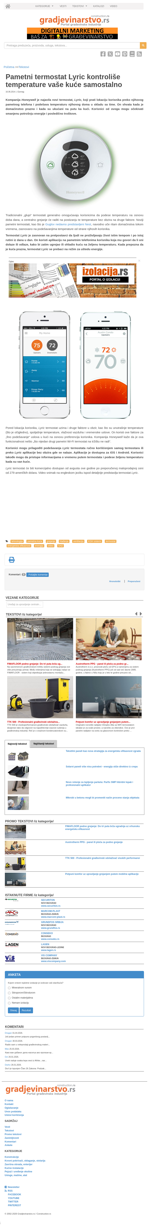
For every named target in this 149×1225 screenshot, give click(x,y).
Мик (7, 1049)
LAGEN (45, 944)
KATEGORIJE (45, 7)
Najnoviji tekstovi (17, 744)
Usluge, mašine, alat (16, 1175)
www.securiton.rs (51, 906)
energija (39, 545)
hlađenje (64, 541)
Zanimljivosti (12, 1138)
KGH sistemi (94, 541)
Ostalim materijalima (22, 997)
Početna (9, 67)
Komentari (14, 1026)
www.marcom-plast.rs (53, 917)
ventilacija (78, 541)
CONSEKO (47, 933)
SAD (60, 545)
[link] (74, 20)
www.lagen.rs (48, 950)
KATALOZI (98, 6)
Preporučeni (134, 581)
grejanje (51, 541)
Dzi (7, 1057)
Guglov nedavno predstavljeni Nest (68, 224)
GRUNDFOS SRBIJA (52, 922)
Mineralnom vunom (22, 987)
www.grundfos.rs (50, 928)
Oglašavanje (11, 1108)
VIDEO (113, 6)
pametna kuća (34, 541)
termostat (110, 541)
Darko (8, 1065)
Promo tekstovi (13, 1134)
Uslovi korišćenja (14, 1115)
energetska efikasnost (19, 545)
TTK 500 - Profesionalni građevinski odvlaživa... (33, 722)
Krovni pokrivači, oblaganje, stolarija (25, 1160)
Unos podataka (13, 1111)
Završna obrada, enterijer (18, 1164)
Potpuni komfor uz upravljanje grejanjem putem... (103, 722)
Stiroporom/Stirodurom (23, 992)
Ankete (8, 1145)
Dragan (8, 1033)
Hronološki (114, 581)
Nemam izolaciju (20, 1002)
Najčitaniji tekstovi (44, 743)
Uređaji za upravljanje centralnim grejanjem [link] (25, 604)
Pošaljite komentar (38, 574)
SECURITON (48, 900)
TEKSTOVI (80, 7)
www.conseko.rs (50, 939)
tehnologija (17, 541)
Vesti (7, 1127)
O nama (9, 1100)
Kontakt (9, 1104)
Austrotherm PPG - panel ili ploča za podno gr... (102, 664)
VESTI (63, 6)
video (51, 545)
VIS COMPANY (49, 955)
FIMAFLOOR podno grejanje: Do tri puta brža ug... (34, 664)
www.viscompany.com (53, 961)
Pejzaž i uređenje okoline (18, 1171)
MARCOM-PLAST (50, 911)
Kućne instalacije (14, 1168)
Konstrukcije (12, 1157)
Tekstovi (24, 67)
